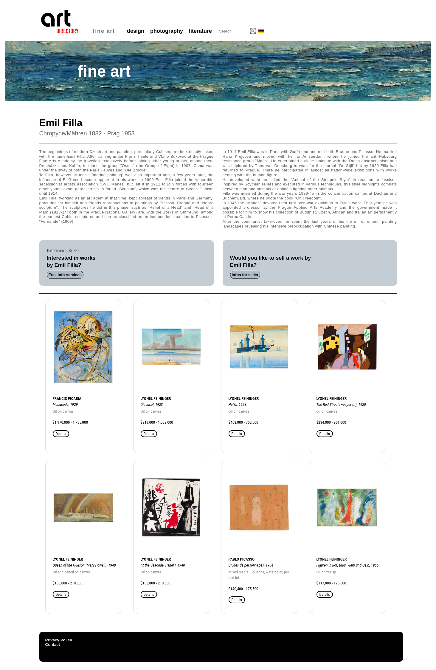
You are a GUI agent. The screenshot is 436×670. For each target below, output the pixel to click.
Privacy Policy (58, 640)
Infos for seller (245, 275)
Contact (52, 644)
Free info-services (65, 275)
